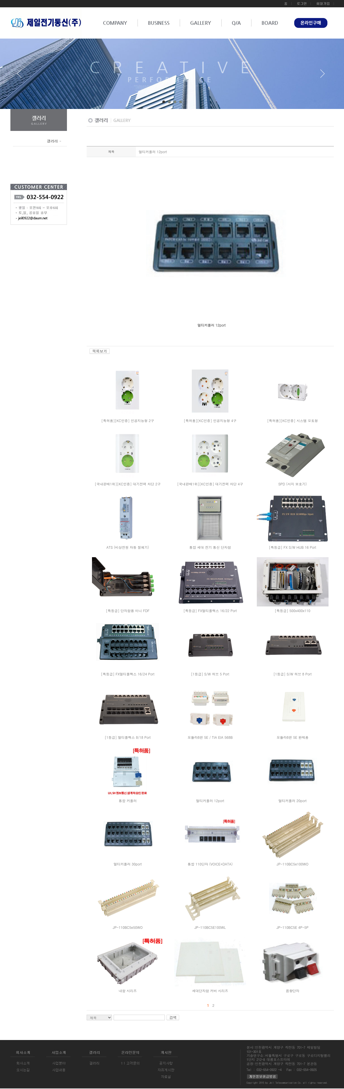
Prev (21, 75)
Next (322, 75)
